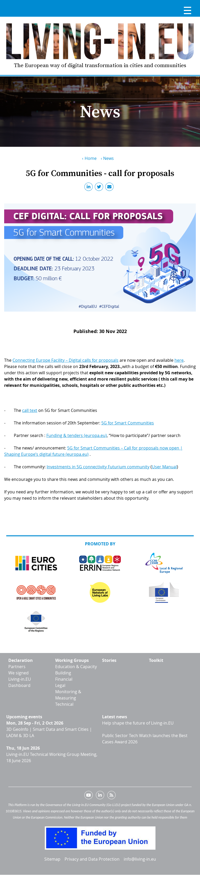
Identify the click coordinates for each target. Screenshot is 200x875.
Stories (109, 660)
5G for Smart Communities (127, 423)
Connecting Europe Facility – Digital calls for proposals (65, 360)
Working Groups (72, 660)
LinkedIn (89, 188)
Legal (60, 685)
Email (110, 188)
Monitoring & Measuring (68, 695)
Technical (64, 704)
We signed (18, 673)
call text (29, 410)
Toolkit (156, 660)
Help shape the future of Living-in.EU (138, 723)
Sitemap (52, 859)
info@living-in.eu (140, 859)
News (108, 158)
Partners (17, 666)
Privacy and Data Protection (92, 859)
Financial (63, 679)
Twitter (100, 188)
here (179, 360)
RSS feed (111, 796)
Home (91, 158)
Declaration (20, 660)
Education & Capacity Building (76, 670)
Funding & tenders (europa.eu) (76, 435)
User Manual (164, 467)
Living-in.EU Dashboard (19, 682)
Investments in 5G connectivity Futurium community (98, 467)
